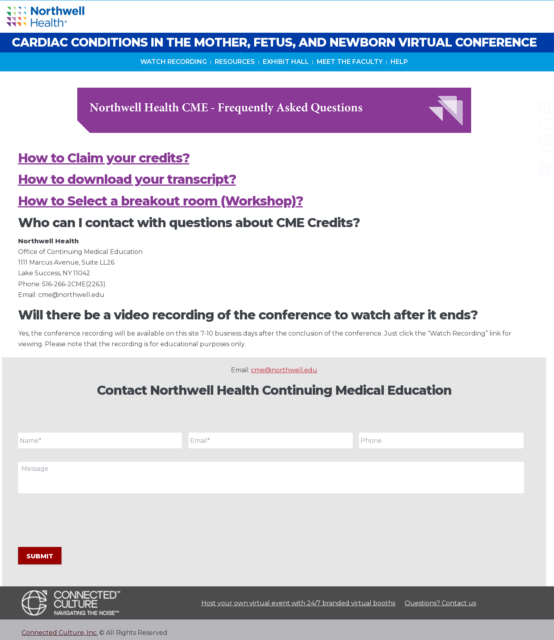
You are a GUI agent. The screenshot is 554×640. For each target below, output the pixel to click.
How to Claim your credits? (104, 158)
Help (399, 70)
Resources (235, 70)
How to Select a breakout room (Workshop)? (160, 201)
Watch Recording (173, 70)
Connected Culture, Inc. (60, 626)
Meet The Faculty (350, 70)
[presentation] (78, 519)
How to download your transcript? (127, 179)
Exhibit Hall (286, 70)
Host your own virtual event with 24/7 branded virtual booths (298, 597)
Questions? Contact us (440, 597)
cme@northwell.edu (284, 370)
